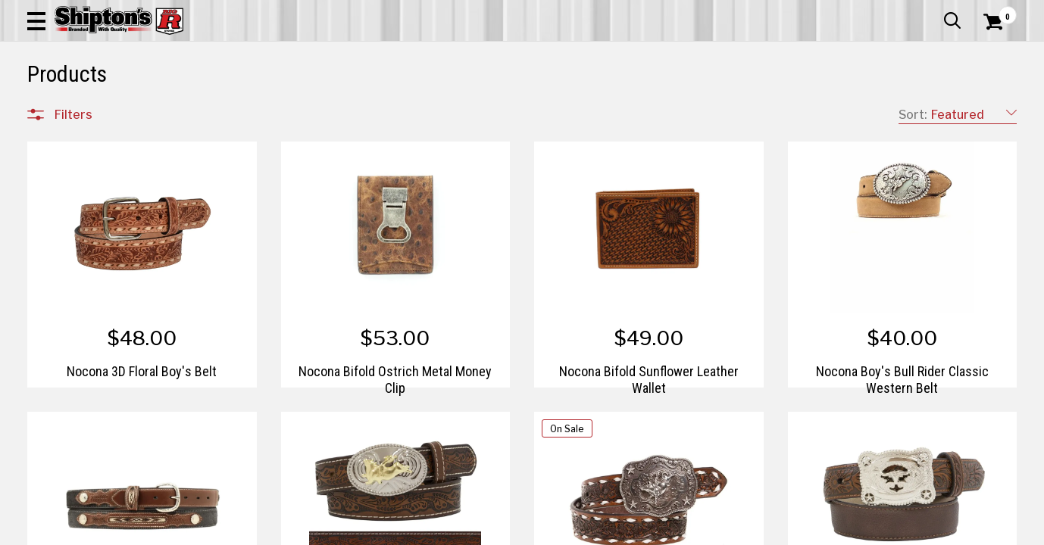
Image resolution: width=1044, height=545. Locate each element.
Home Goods (470, 110)
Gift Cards (865, 11)
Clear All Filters (61, 160)
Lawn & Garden (709, 110)
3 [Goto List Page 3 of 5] (688, 530)
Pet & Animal (807, 110)
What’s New (932, 11)
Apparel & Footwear (102, 110)
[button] (575, 54)
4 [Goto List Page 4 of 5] (711, 530)
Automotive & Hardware (247, 110)
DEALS (989, 110)
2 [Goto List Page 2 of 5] (665, 530)
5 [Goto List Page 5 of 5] (733, 530)
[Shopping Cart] (991, 54)
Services (996, 11)
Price (67, 447)
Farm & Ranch (371, 110)
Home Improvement (585, 110)
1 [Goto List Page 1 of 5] (642, 530)
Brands (72, 415)
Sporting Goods (910, 110)
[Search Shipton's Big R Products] (473, 54)
